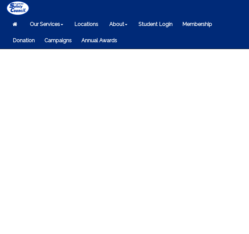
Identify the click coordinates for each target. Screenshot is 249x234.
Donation (24, 40)
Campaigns (58, 40)
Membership (197, 24)
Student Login (154, 24)
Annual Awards (99, 40)
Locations (85, 24)
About (117, 24)
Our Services (46, 24)
